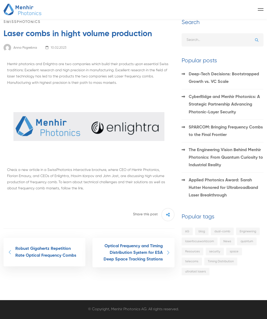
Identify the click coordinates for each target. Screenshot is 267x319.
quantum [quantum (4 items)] (247, 241)
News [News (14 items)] (227, 241)
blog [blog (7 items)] (202, 231)
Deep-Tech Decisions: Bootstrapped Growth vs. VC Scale (224, 78)
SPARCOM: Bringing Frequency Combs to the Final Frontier (226, 131)
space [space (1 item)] (234, 251)
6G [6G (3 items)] (187, 231)
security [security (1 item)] (214, 251)
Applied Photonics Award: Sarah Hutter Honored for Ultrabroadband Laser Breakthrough (223, 187)
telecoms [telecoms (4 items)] (191, 261)
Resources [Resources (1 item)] (192, 251)
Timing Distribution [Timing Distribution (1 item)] (221, 261)
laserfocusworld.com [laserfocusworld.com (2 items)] (199, 241)
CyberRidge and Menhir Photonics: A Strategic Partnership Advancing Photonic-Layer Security (224, 104)
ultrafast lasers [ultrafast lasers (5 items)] (195, 271)
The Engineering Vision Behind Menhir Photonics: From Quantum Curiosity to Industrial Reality (226, 157)
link (80, 188)
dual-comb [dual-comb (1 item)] (222, 231)
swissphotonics (22, 22)
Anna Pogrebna (20, 47)
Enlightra (50, 64)
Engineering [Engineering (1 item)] (248, 231)
